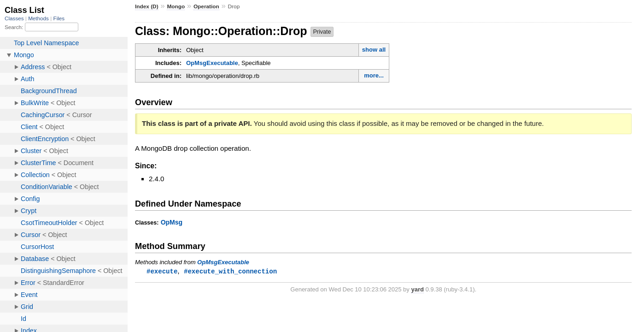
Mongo (176, 6)
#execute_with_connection (230, 271)
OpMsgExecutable (212, 62)
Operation (206, 6)
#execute (162, 271)
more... (374, 75)
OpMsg (172, 222)
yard (417, 289)
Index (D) (146, 6)
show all (374, 49)
